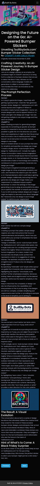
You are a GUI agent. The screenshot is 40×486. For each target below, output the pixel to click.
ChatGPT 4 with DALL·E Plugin (20, 55)
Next (24, 466)
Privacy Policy (28, 483)
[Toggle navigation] (37, 3)
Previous (6, 466)
